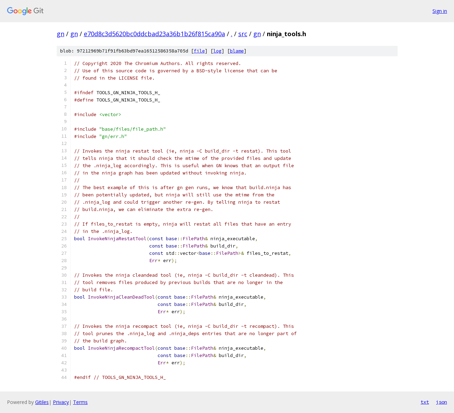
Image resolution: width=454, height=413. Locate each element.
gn (60, 34)
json (441, 402)
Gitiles (42, 402)
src (242, 34)
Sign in (439, 11)
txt (425, 402)
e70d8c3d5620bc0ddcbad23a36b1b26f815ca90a (154, 34)
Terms (80, 402)
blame (237, 51)
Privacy (61, 402)
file (199, 51)
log (217, 51)
